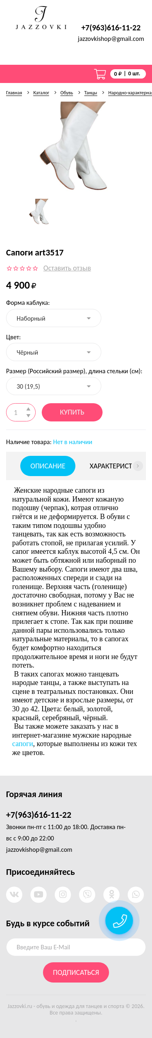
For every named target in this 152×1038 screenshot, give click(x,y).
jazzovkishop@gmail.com (111, 39)
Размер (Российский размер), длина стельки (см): (74, 371)
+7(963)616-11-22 (111, 27)
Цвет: (13, 337)
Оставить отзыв (67, 268)
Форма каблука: (28, 302)
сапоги (22, 744)
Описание (47, 466)
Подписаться (76, 972)
